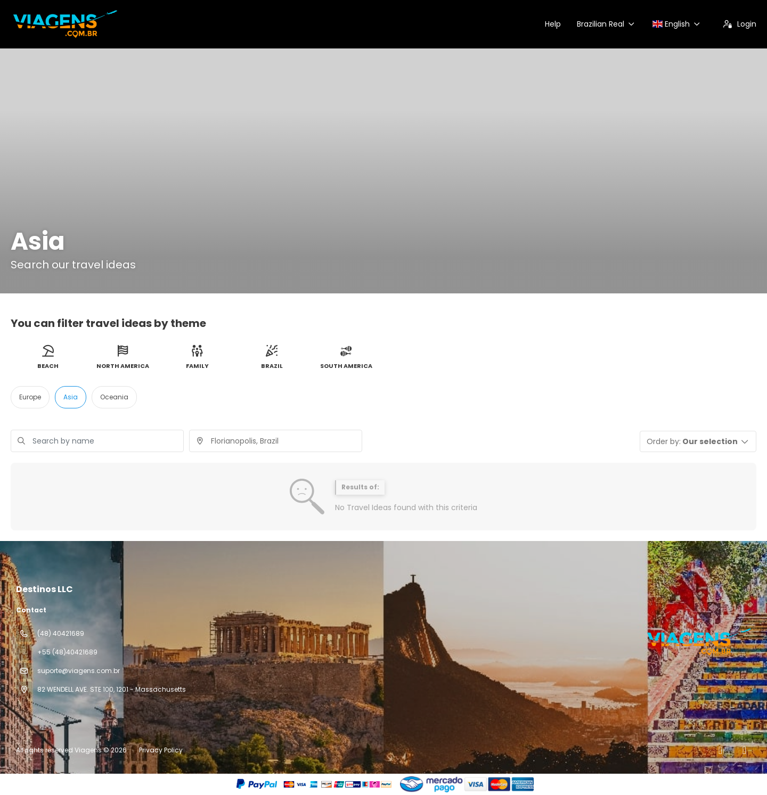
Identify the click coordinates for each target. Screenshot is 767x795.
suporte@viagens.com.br (78, 670)
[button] (698, 441)
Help (553, 24)
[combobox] (275, 441)
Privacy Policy (161, 750)
